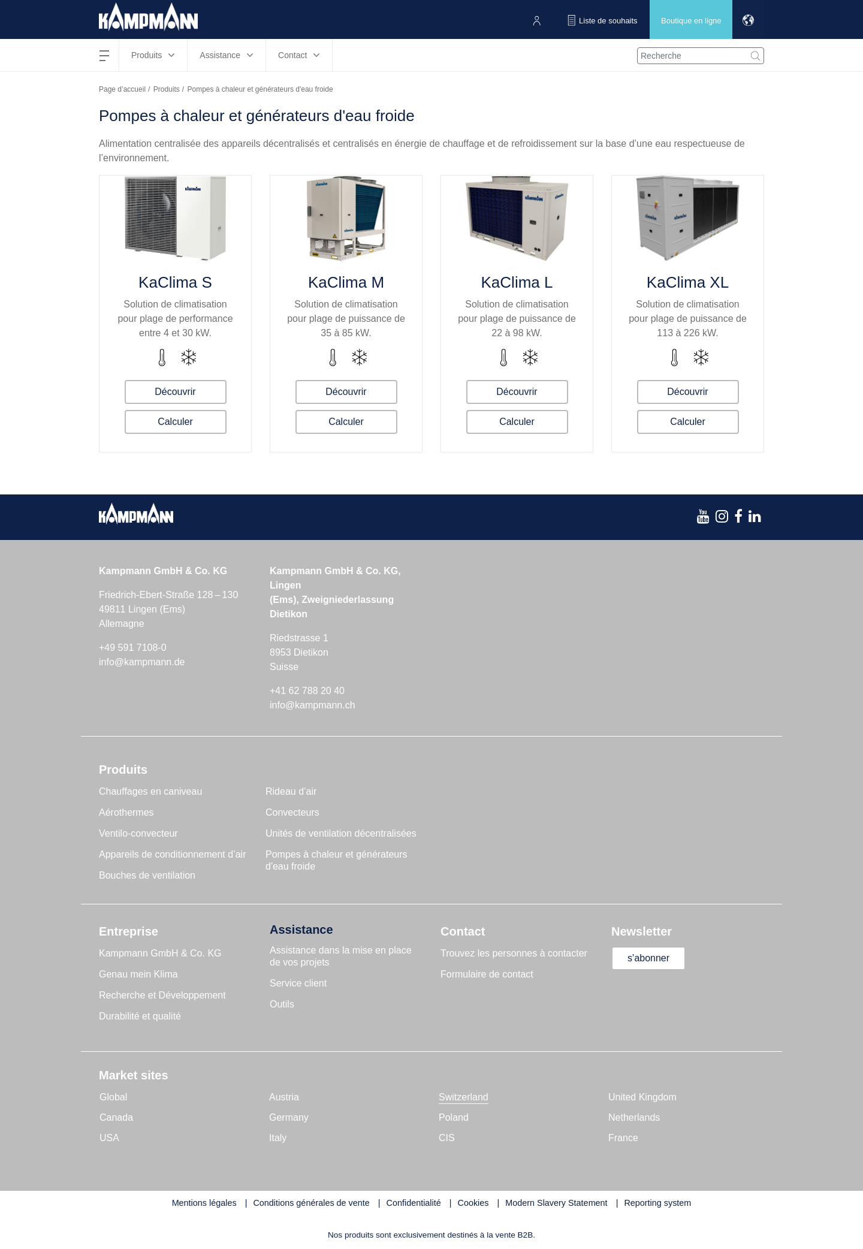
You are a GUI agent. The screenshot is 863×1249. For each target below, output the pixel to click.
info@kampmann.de (142, 662)
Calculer (175, 422)
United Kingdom (642, 1097)
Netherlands (634, 1117)
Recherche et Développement (162, 995)
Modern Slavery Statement (556, 1203)
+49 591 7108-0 (133, 647)
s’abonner (648, 958)
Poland (454, 1117)
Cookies (473, 1203)
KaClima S (175, 282)
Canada (116, 1117)
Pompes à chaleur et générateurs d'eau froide (336, 860)
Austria (284, 1097)
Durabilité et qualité (140, 1016)
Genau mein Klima (138, 974)
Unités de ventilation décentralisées (341, 833)
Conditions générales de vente (311, 1203)
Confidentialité (414, 1203)
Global (113, 1097)
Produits (166, 89)
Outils (282, 1004)
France (623, 1138)
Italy (277, 1138)
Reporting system (657, 1203)
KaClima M (346, 282)
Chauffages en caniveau (150, 791)
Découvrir (175, 392)
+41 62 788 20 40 (307, 691)
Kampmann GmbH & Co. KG (160, 953)
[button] (748, 19)
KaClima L (517, 282)
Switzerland (463, 1097)
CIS (447, 1138)
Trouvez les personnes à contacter (513, 953)
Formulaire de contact (486, 974)
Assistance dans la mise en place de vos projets (341, 956)
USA (109, 1138)
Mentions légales (204, 1203)
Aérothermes (126, 812)
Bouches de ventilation (147, 875)
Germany (289, 1117)
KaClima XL (688, 282)
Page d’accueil (122, 89)
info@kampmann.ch (312, 705)
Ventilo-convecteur (138, 833)
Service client (298, 983)
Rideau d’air (290, 791)
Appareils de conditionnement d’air (172, 854)
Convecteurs (292, 812)
